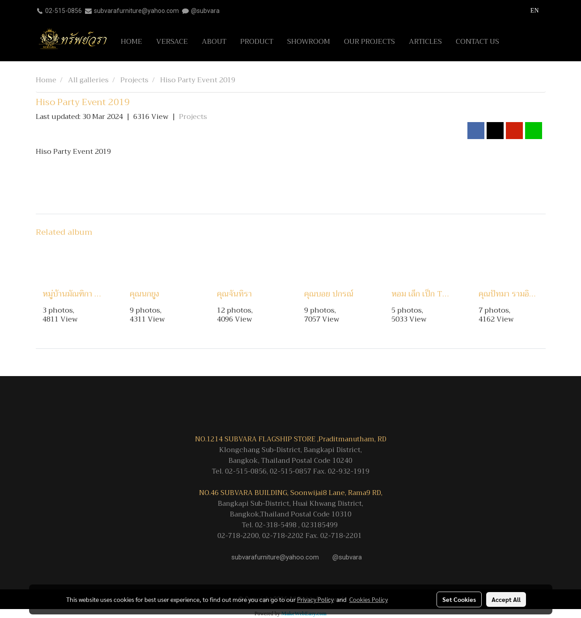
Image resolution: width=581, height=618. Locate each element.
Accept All (506, 599)
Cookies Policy (368, 599)
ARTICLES (425, 41)
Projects (193, 116)
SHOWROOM (308, 41)
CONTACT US (477, 41)
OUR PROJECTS (369, 41)
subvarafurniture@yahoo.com (136, 10)
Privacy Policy (315, 599)
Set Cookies (459, 599)
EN (530, 10)
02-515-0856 (63, 10)
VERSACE (172, 41)
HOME (131, 41)
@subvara (205, 10)
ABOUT (214, 41)
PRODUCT (256, 41)
